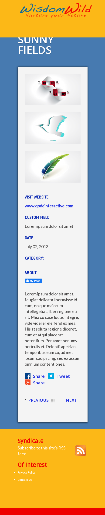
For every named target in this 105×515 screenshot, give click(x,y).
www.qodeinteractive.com (49, 205)
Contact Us (25, 480)
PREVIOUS (38, 400)
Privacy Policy (26, 473)
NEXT (71, 400)
